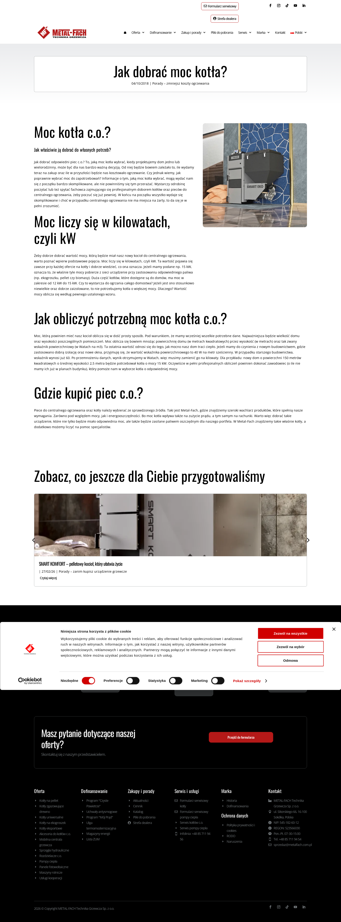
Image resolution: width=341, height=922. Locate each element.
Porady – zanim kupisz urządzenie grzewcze (93, 567)
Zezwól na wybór (290, 879)
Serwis (242, 28)
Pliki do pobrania (222, 28)
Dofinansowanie (161, 28)
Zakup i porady (191, 28)
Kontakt (280, 28)
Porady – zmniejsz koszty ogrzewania (180, 79)
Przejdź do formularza (241, 732)
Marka (261, 28)
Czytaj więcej (48, 573)
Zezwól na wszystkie (290, 865)
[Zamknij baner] (333, 861)
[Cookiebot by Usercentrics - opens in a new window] (30, 913)
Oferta (135, 28)
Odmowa (290, 892)
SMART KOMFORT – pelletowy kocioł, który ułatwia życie (80, 559)
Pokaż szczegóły (247, 913)
